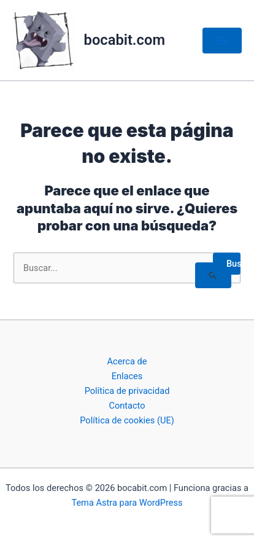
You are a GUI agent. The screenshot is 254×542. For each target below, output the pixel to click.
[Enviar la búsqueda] (213, 275)
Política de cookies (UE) (127, 420)
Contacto (127, 405)
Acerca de (127, 361)
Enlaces (127, 376)
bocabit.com (124, 40)
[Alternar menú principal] (222, 40)
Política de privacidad (127, 390)
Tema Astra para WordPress (126, 502)
